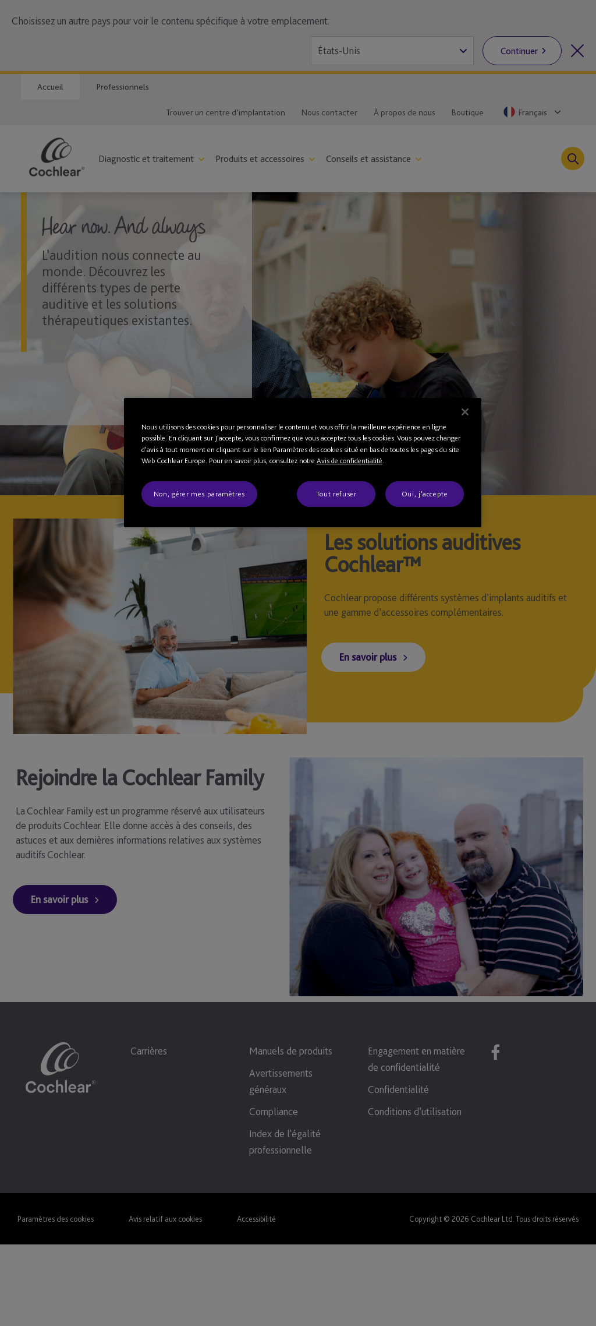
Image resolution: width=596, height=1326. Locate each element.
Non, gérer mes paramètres (199, 493)
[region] (302, 462)
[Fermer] (465, 412)
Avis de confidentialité (349, 460)
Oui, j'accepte (425, 493)
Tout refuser (336, 493)
